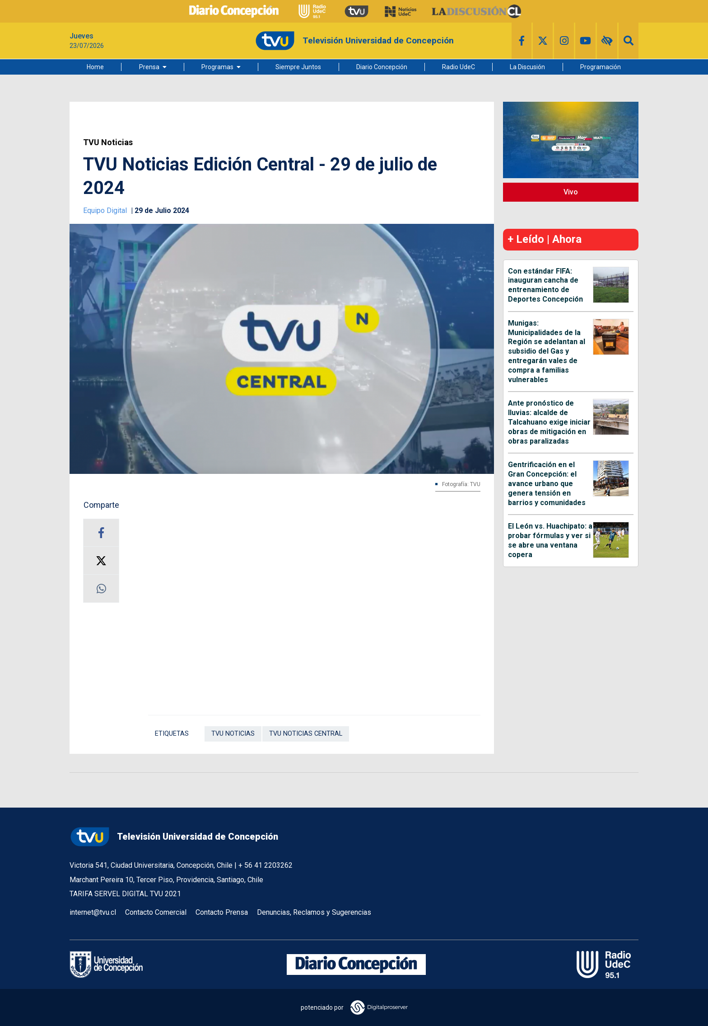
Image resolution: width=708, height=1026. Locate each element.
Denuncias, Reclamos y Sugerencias (314, 912)
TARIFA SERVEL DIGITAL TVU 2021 (125, 893)
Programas (217, 67)
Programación (600, 67)
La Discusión (527, 67)
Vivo (571, 192)
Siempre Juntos (298, 67)
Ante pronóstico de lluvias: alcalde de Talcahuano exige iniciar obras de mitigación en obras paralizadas (549, 422)
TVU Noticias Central (305, 734)
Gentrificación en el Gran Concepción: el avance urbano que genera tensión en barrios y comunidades (547, 483)
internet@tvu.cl (93, 912)
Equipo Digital (106, 210)
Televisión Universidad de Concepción (174, 837)
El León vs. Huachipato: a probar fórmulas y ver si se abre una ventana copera (550, 540)
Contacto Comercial (155, 912)
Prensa (149, 67)
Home (95, 67)
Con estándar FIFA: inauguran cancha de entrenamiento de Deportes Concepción (545, 285)
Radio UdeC (458, 67)
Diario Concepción (381, 67)
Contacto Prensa (222, 912)
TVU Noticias (108, 142)
